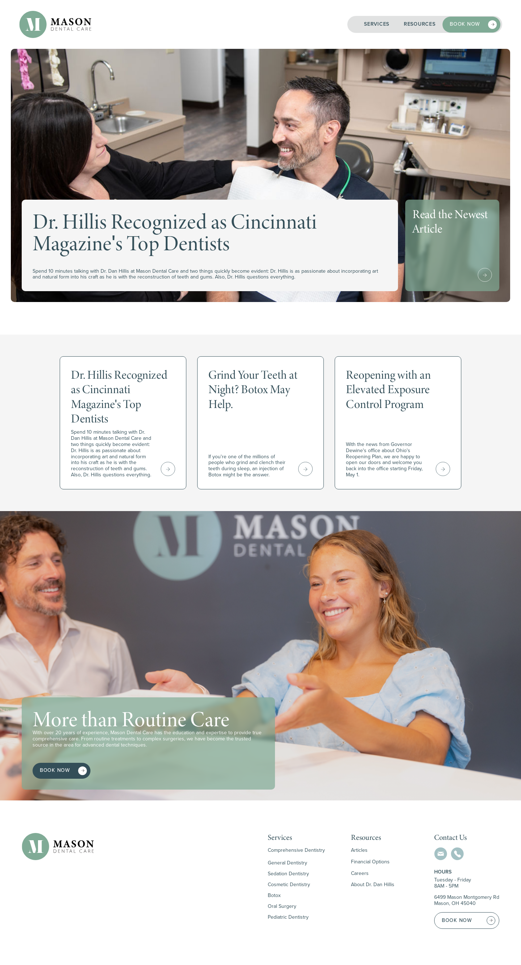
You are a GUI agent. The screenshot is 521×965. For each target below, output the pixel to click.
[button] (377, 24)
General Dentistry (287, 863)
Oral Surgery (282, 906)
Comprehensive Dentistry (296, 850)
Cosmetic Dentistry (289, 884)
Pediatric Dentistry (288, 917)
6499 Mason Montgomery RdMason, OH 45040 (466, 900)
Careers (360, 874)
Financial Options (370, 862)
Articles (359, 850)
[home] (55, 24)
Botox (274, 895)
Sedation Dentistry (288, 873)
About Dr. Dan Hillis (372, 885)
